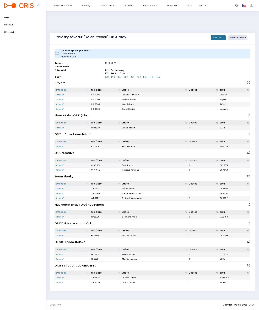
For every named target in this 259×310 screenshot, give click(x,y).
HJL (119, 76)
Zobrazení (217, 37)
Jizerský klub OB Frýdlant (72, 115)
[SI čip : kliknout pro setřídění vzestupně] (234, 90)
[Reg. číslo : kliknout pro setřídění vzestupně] (105, 90)
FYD (113, 76)
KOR (145, 76)
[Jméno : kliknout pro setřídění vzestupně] (154, 90)
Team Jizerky (64, 176)
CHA (125, 76)
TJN (158, 76)
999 (107, 76)
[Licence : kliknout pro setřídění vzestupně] (203, 90)
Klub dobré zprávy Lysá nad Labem (79, 205)
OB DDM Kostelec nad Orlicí (74, 223)
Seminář (60, 94)
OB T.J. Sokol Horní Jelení (72, 134)
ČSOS (252, 304)
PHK (152, 76)
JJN (132, 76)
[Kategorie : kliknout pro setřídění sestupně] (72, 90)
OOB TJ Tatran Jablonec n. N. (75, 266)
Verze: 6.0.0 (56, 304)
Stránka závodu (238, 37)
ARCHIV (60, 83)
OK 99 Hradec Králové (70, 242)
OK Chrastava (64, 153)
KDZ (139, 76)
